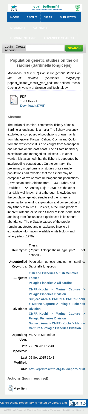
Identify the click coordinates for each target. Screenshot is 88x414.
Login (9, 46)
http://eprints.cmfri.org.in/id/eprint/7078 (57, 369)
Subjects (68, 17)
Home (14, 17)
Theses (34, 278)
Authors (40, 27)
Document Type (23, 38)
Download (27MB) (32, 105)
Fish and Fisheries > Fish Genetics (54, 273)
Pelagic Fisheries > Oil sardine (51, 283)
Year (48, 17)
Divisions (18, 27)
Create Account (15, 48)
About (31, 17)
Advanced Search (58, 38)
